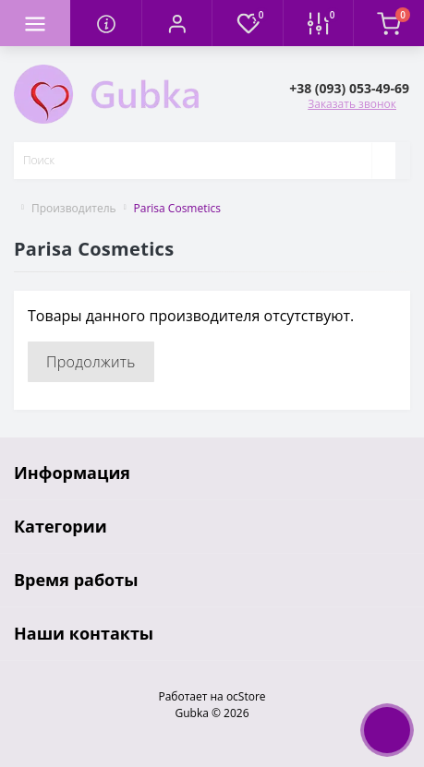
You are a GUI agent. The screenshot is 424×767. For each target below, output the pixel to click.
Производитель (73, 208)
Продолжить (91, 362)
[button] (176, 23)
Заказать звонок (352, 104)
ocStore (246, 696)
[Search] (383, 160)
